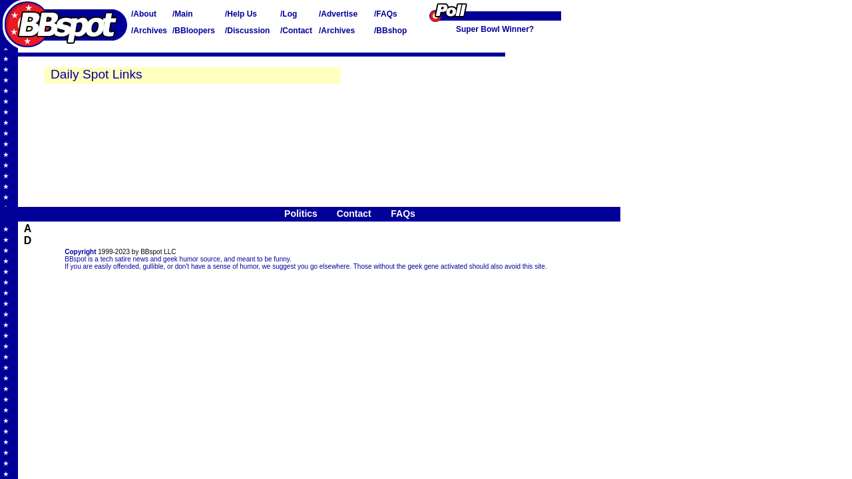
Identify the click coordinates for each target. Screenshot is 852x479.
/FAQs (385, 14)
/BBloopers (193, 30)
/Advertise (338, 14)
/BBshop (390, 30)
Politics (301, 213)
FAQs (403, 213)
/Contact (296, 30)
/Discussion (247, 30)
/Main (182, 14)
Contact (354, 213)
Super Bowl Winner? (495, 29)
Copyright (80, 251)
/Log (288, 14)
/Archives (149, 30)
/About (143, 14)
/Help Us (241, 14)
